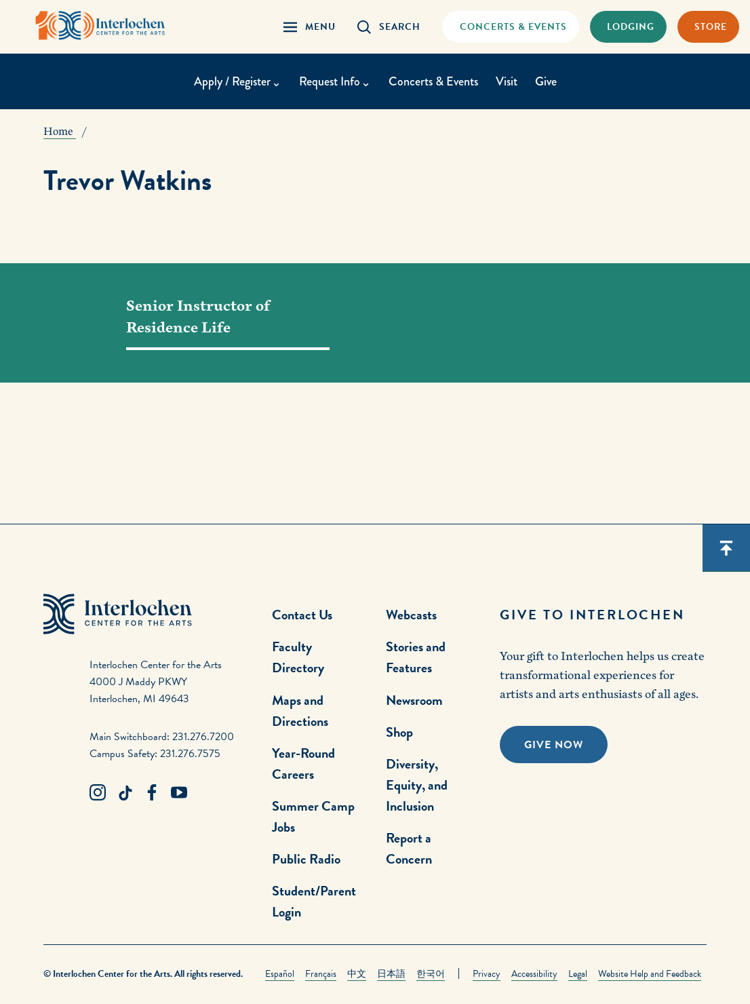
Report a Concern (409, 848)
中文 (356, 974)
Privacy (486, 974)
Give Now (553, 745)
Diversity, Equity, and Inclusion (417, 785)
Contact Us (302, 614)
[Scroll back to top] (726, 548)
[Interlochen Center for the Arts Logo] (100, 25)
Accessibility (534, 974)
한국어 (430, 974)
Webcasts (411, 614)
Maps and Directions (300, 710)
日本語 (391, 974)
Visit (506, 81)
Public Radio (306, 859)
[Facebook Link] (152, 793)
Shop (399, 732)
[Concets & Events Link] (510, 27)
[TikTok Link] (125, 793)
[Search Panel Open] (388, 27)
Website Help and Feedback (649, 974)
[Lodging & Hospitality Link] (628, 27)
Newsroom (414, 700)
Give (546, 81)
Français (320, 974)
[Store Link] (708, 27)
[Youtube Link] (179, 793)
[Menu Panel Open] (309, 27)
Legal (577, 974)
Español (279, 974)
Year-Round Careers (303, 763)
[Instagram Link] (98, 793)
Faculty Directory (298, 657)
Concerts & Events (433, 81)
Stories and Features (416, 657)
